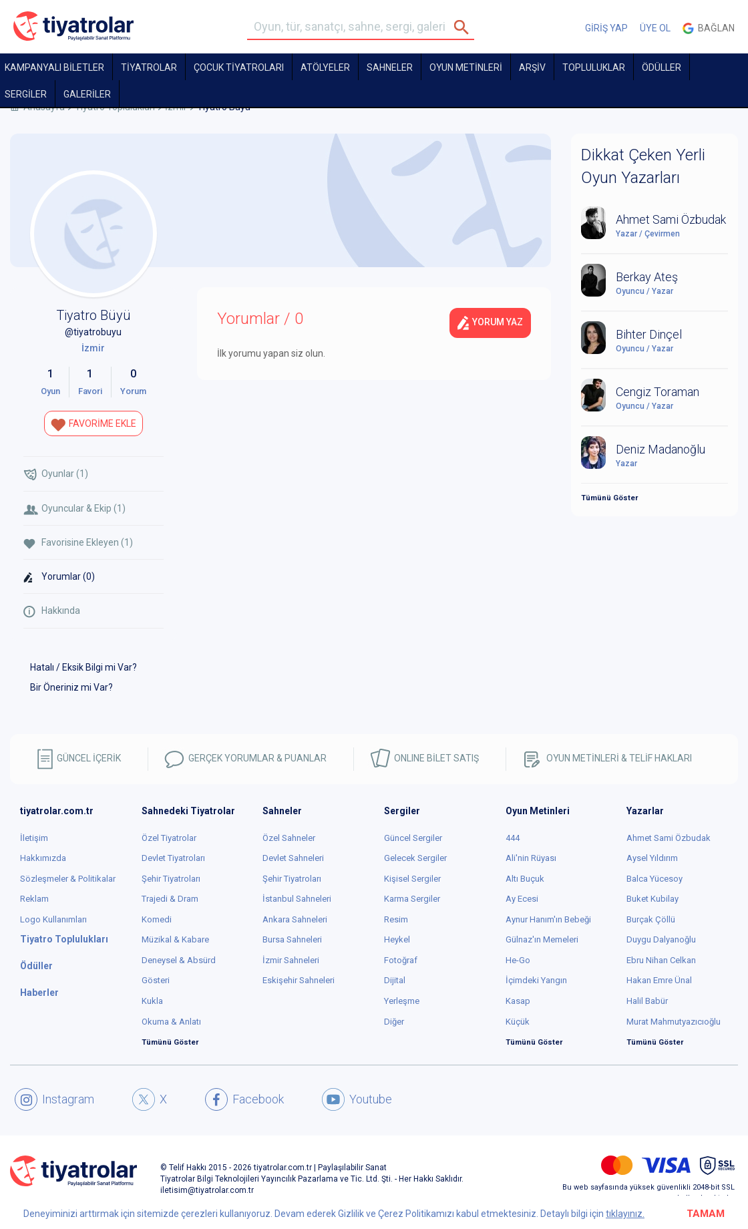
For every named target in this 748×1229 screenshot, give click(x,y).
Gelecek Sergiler (415, 858)
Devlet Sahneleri (293, 858)
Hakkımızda (43, 858)
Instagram (54, 1099)
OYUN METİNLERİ (465, 67)
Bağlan (709, 28)
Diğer (394, 1022)
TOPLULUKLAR (593, 67)
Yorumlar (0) (59, 577)
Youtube (357, 1099)
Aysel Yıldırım (652, 858)
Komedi (157, 919)
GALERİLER (87, 94)
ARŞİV (532, 67)
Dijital (394, 980)
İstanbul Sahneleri (296, 899)
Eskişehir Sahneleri (298, 980)
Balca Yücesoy (654, 879)
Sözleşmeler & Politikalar (68, 879)
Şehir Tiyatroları (171, 879)
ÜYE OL (655, 28)
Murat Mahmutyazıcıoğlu (673, 1022)
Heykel (397, 939)
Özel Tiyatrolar (169, 838)
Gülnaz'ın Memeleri (542, 939)
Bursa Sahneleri (292, 939)
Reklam (34, 899)
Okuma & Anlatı (171, 1022)
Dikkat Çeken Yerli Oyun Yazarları (643, 166)
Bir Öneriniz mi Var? (71, 687)
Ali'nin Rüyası (531, 858)
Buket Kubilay (652, 899)
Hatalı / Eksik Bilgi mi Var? (83, 667)
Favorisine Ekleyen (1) (78, 542)
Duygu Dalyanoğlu (661, 939)
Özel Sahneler (288, 838)
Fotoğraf (400, 960)
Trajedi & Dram (170, 899)
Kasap (518, 1001)
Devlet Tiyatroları (173, 858)
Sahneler (390, 67)
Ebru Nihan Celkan (661, 960)
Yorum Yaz (490, 323)
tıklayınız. (625, 1213)
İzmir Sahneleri (290, 960)
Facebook (244, 1099)
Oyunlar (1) (55, 474)
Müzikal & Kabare (175, 939)
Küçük (518, 1022)
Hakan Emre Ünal (659, 980)
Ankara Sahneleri (294, 919)
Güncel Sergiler (413, 838)
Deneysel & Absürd (179, 960)
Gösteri (156, 980)
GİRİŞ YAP (606, 28)
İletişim (34, 838)
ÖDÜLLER (661, 67)
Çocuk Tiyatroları (239, 67)
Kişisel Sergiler (412, 879)
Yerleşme (401, 1001)
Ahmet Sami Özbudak (668, 838)
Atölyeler (325, 67)
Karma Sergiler (412, 899)
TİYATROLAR (149, 67)
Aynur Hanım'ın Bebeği (548, 919)
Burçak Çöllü (650, 919)
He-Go (518, 960)
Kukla (152, 1001)
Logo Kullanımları (53, 919)
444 (513, 838)
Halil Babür (647, 1001)
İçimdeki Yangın (536, 980)
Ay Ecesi (522, 899)
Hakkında (51, 611)
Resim (396, 919)
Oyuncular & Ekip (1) (74, 508)
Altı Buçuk (525, 879)
